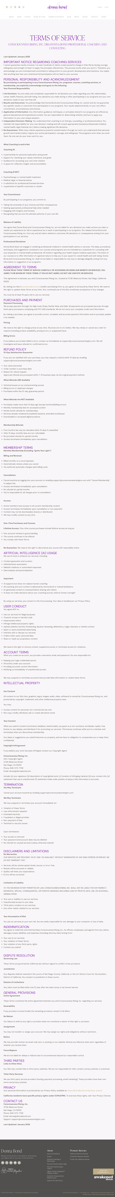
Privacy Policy (87, 1194)
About (11, 17)
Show (104, 17)
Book (19, 17)
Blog (69, 17)
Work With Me (39, 17)
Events (28, 17)
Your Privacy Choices (98, 1194)
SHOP (106, 7)
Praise (85, 17)
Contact (94, 17)
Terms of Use (110, 1194)
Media (76, 17)
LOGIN (100, 7)
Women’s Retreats (56, 17)
